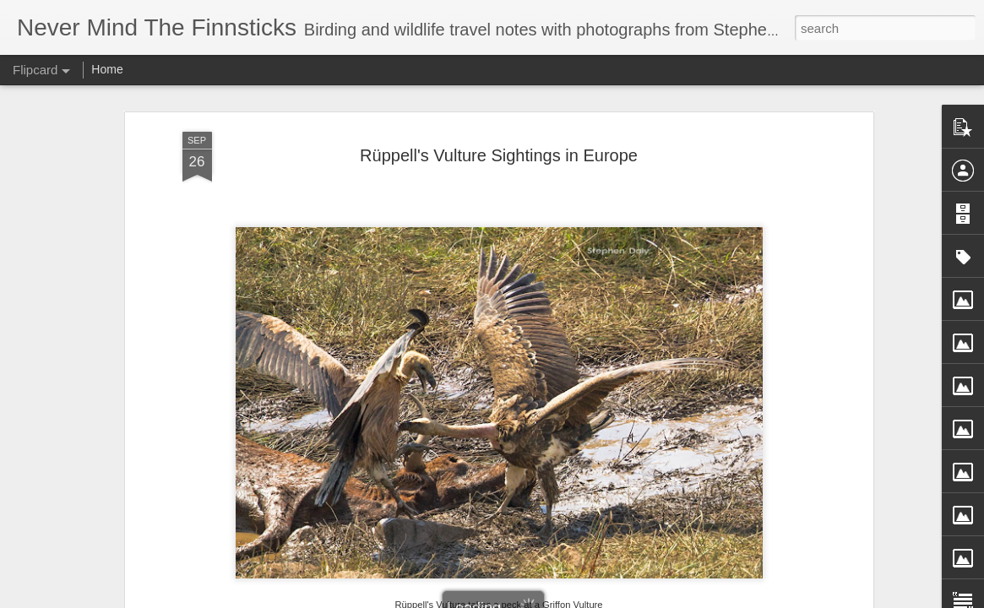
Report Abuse (594, 599)
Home (106, 69)
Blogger (545, 599)
